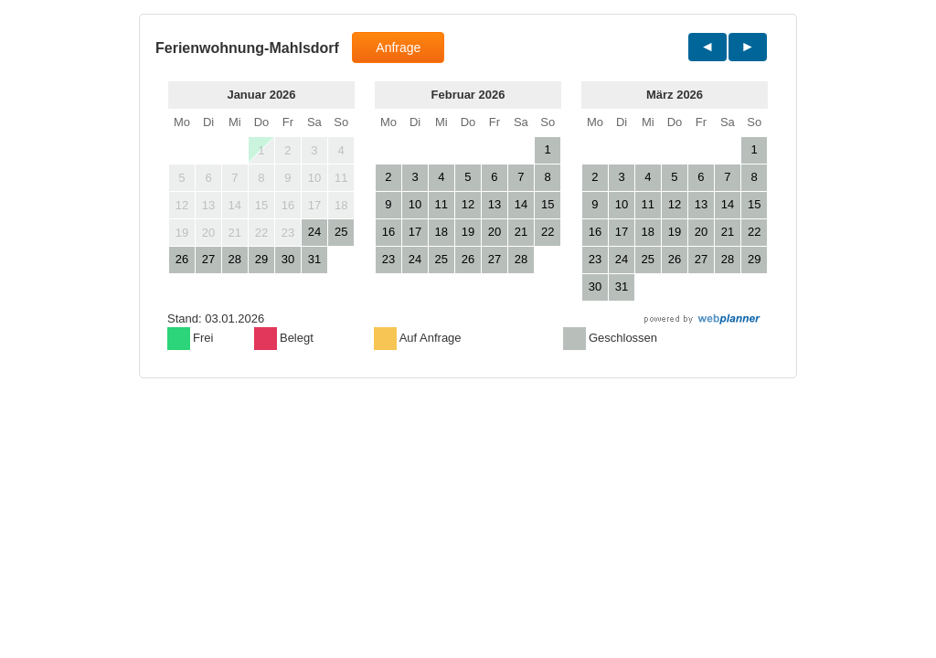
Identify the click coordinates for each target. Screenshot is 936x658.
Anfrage (398, 47)
